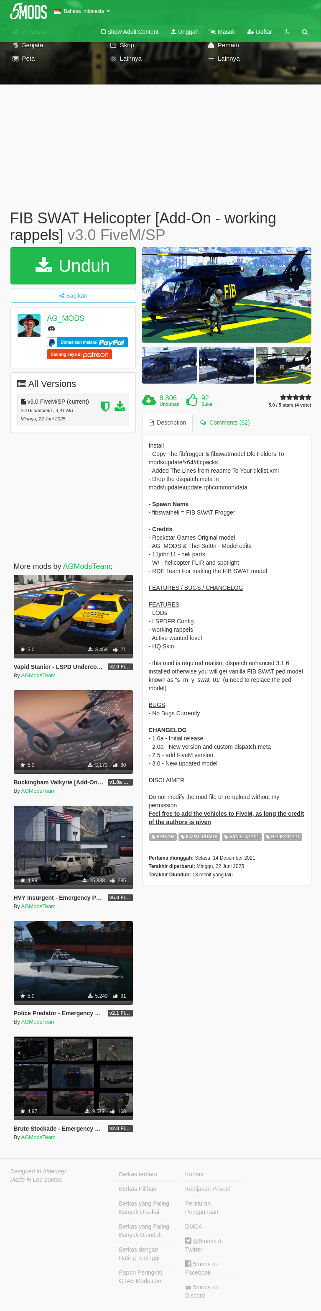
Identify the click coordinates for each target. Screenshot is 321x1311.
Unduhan (170, 404)
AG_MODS (65, 318)
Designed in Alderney (38, 1171)
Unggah (185, 31)
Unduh (73, 266)
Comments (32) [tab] (225, 422)
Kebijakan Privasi (207, 1189)
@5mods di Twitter (204, 1245)
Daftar (259, 31)
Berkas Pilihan (138, 1189)
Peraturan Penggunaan (201, 1207)
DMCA (193, 1226)
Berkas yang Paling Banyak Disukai (144, 1207)
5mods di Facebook (201, 1268)
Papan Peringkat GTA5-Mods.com (141, 1276)
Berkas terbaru (138, 1174)
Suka (206, 404)
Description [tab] (167, 422)
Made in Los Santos (36, 1179)
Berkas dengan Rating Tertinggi (139, 1253)
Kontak (194, 1174)
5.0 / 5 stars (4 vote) (289, 405)
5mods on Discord (202, 1291)
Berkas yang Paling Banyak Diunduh (144, 1230)
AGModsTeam (87, 566)
